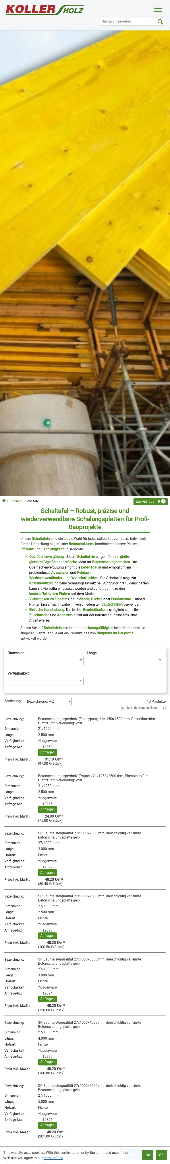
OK (161, 1155)
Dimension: (16, 653)
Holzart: (10, 855)
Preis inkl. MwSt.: (17, 759)
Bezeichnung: (14, 719)
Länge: (92, 653)
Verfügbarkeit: (18, 673)
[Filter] (143, 708)
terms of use (53, 1158)
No (148, 1155)
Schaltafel (32, 501)
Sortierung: (12, 701)
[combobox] (46, 661)
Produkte (16, 501)
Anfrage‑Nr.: (13, 747)
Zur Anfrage (151, 501)
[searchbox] (11, 660)
